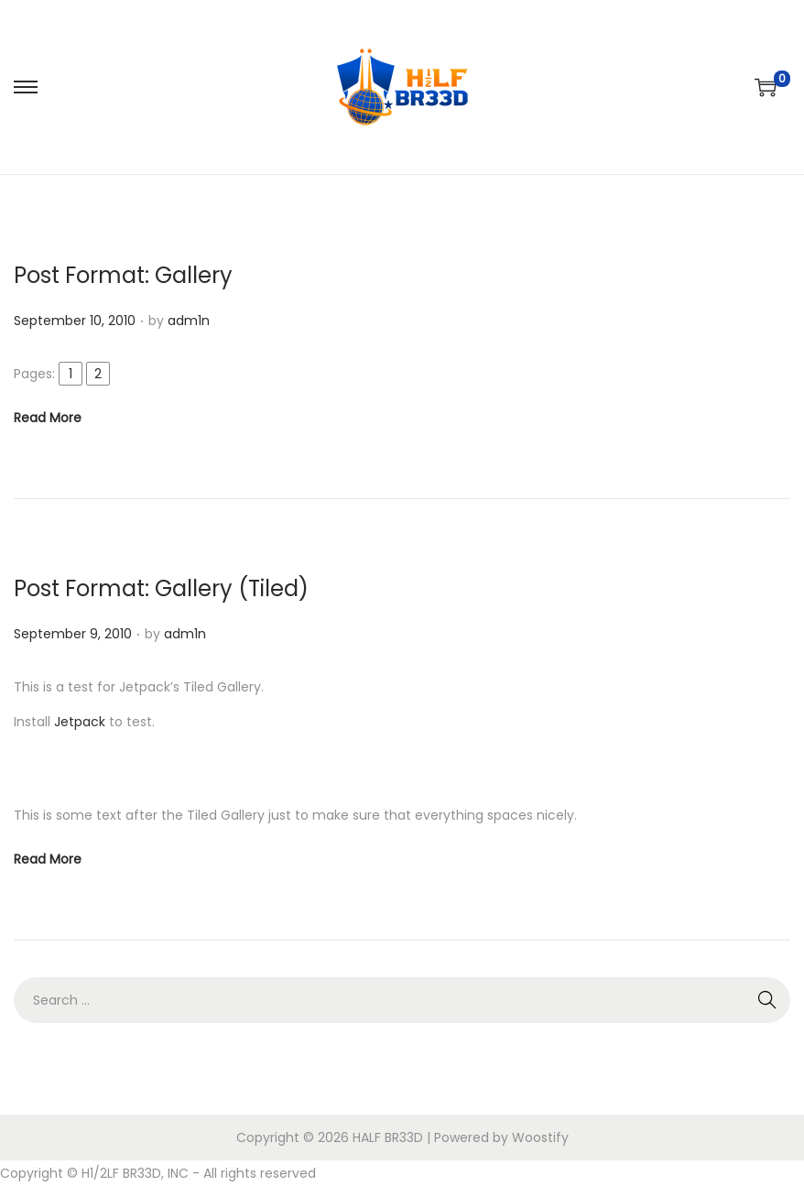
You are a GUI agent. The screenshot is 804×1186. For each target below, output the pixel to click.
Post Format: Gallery (123, 275)
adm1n (189, 320)
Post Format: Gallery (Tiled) (161, 588)
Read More (47, 417)
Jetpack (79, 722)
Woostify (540, 1137)
